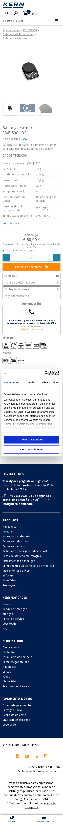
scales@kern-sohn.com (31, 329)
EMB (25, 139)
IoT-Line (8, 531)
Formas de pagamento (17, 705)
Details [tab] (31, 382)
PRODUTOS (30, 30)
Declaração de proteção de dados (38, 771)
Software (8, 575)
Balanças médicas (14, 546)
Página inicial (11, 30)
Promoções (9, 585)
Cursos (7, 671)
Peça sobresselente (31, 296)
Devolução (9, 724)
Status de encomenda (16, 719)
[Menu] (56, 21)
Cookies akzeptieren (31, 439)
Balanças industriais (15, 541)
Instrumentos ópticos (16, 570)
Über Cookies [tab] (50, 382)
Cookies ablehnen (31, 449)
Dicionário (9, 681)
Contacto (8, 652)
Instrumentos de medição (19, 561)
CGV (58, 767)
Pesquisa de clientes (16, 686)
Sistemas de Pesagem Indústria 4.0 (25, 551)
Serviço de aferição (15, 609)
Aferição (8, 614)
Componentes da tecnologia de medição (28, 565)
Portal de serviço (13, 618)
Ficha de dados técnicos (31, 282)
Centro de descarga (31, 289)
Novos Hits (9, 526)
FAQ (5, 628)
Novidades (9, 666)
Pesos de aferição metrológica (22, 556)
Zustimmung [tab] (11, 382)
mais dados (11, 223)
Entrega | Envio (12, 710)
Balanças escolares (15, 38)
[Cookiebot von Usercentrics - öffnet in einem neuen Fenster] (45, 373)
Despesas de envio (14, 715)
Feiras (6, 604)
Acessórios (9, 580)
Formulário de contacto (17, 657)
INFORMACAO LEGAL (40, 767)
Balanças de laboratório (18, 34)
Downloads (9, 623)
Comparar (31, 275)
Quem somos (11, 647)
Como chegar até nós (16, 662)
